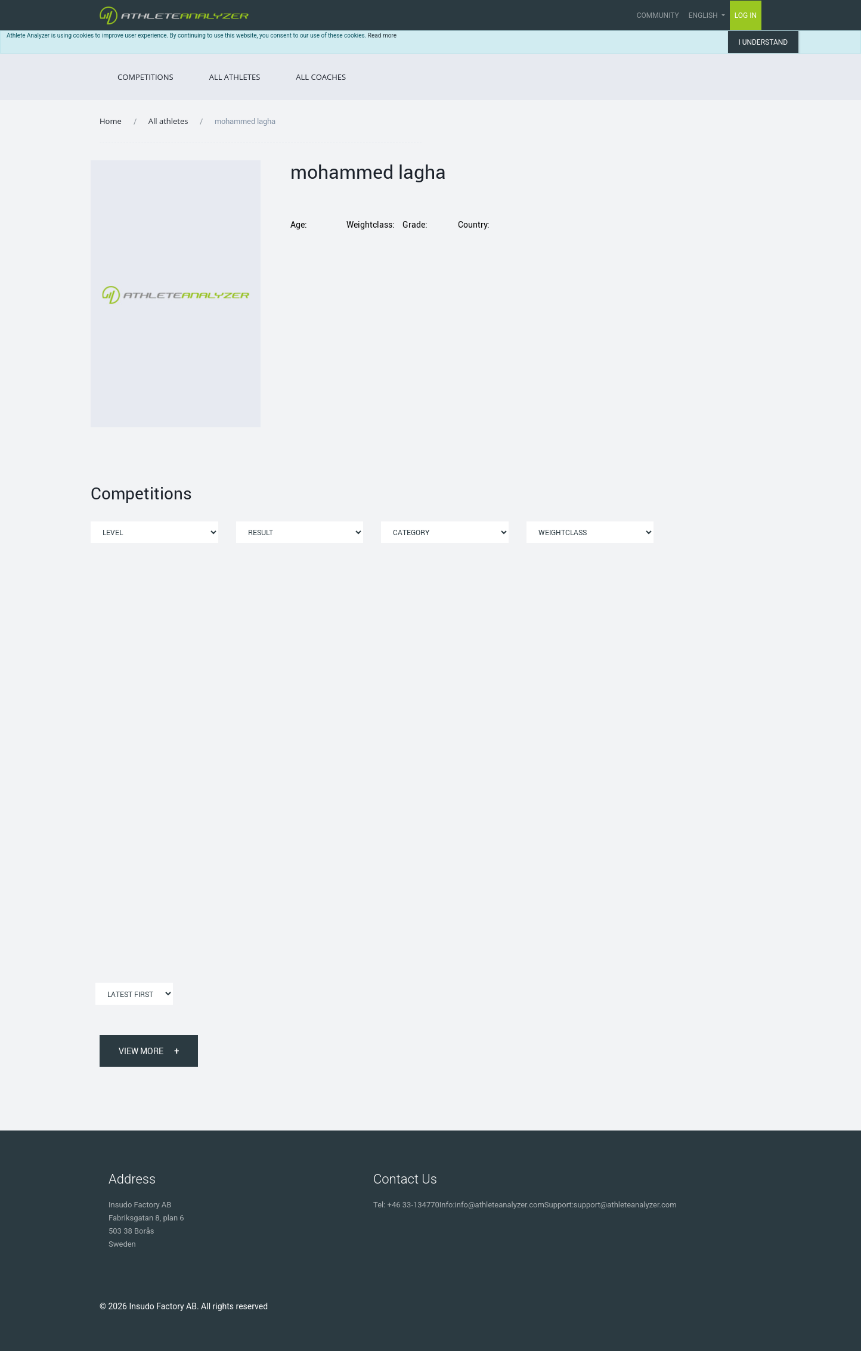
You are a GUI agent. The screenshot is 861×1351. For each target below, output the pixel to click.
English (704, 15)
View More (149, 1051)
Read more (382, 35)
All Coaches (321, 77)
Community (658, 15)
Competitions (145, 77)
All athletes (168, 121)
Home (111, 121)
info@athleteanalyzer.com (499, 1204)
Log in (746, 15)
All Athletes (235, 77)
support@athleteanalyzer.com (625, 1204)
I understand (763, 42)
